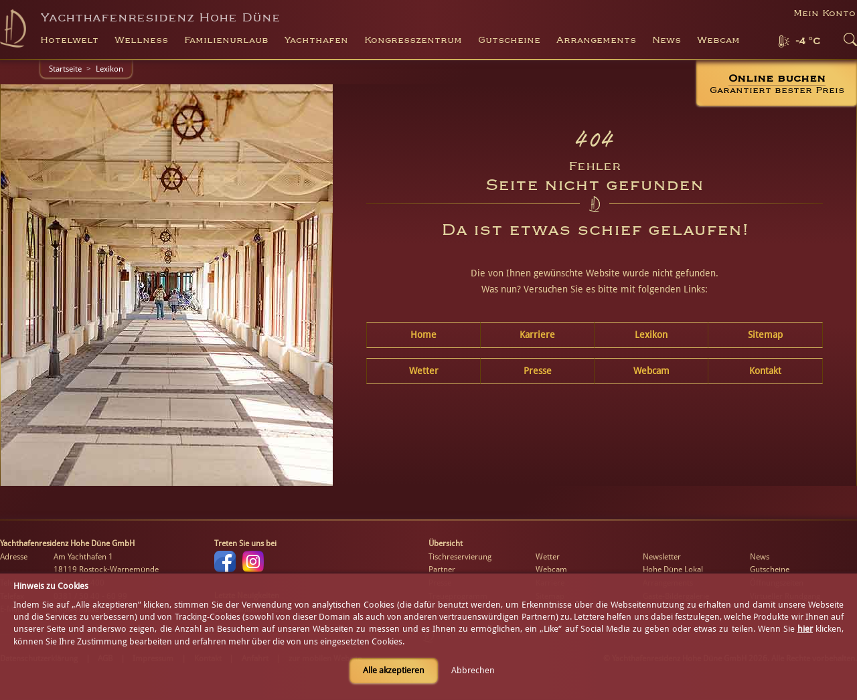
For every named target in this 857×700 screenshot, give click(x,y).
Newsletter (662, 556)
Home (423, 334)
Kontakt (765, 370)
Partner (441, 569)
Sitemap (765, 334)
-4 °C (807, 41)
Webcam (718, 40)
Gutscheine (769, 569)
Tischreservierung (459, 556)
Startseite (65, 69)
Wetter (424, 370)
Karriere (537, 334)
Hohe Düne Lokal (673, 569)
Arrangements (596, 40)
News (666, 40)
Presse (538, 370)
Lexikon (109, 69)
